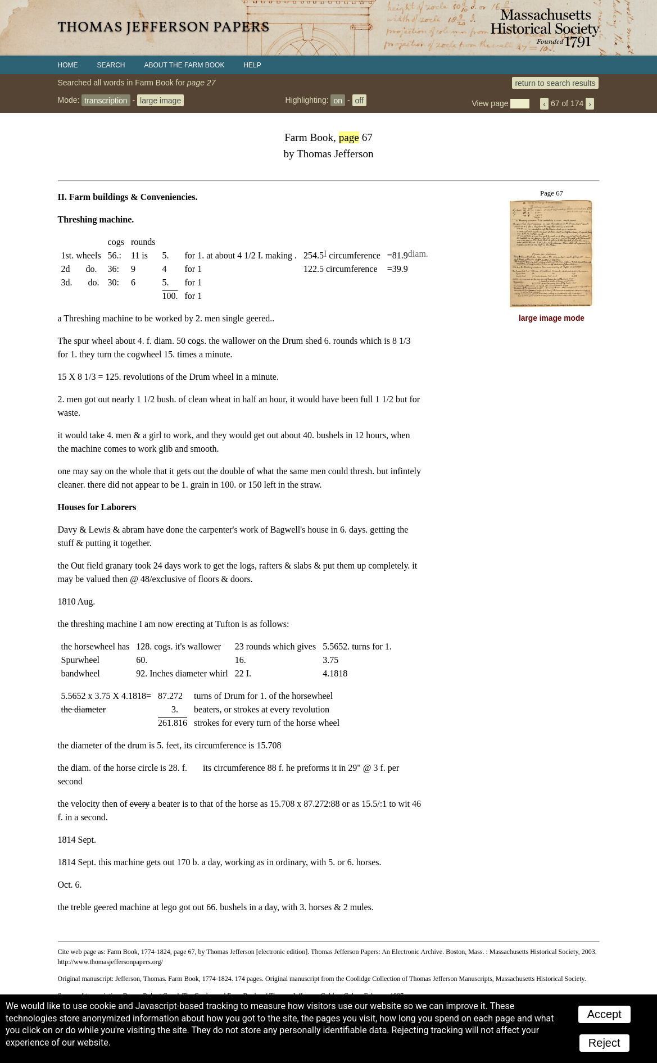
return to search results (555, 82)
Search (111, 65)
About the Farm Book (184, 65)
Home (68, 65)
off (359, 100)
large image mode (551, 318)
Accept (604, 1014)
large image (160, 100)
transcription (105, 100)
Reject (604, 1043)
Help (252, 65)
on (337, 100)
